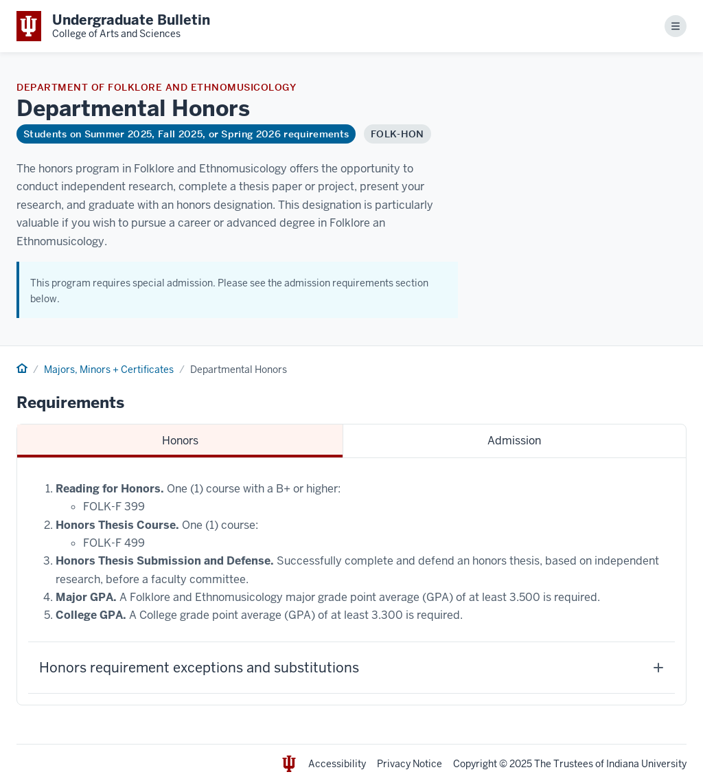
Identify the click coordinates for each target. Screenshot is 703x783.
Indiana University (646, 764)
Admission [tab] (514, 440)
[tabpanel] (351, 581)
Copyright (475, 764)
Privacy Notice (409, 764)
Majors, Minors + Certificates (109, 369)
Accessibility (337, 764)
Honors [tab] (180, 440)
